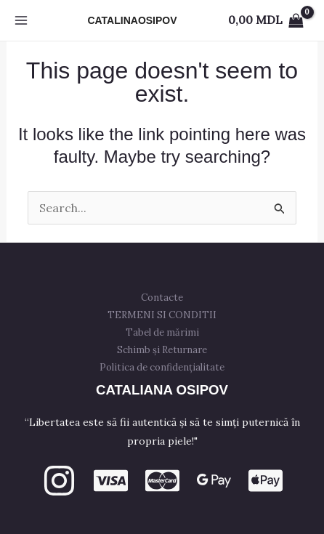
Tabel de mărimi (162, 332)
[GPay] (214, 481)
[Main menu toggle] (21, 20)
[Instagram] (59, 481)
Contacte (162, 297)
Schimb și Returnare (162, 350)
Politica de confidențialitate (162, 367)
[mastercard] (162, 481)
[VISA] (111, 481)
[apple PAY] (265, 481)
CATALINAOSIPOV (132, 20)
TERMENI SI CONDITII (162, 315)
